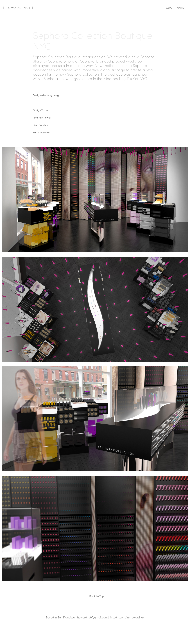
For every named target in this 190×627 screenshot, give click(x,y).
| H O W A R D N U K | (18, 8)
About (170, 7)
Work (180, 7)
